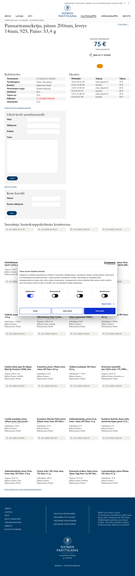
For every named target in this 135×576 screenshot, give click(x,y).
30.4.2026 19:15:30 (113, 230)
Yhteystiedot (80, 3)
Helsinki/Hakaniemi (65, 521)
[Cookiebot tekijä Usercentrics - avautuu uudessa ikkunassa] (105, 263)
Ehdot (58, 566)
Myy (30, 16)
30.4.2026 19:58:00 (17, 438)
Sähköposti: (12, 125)
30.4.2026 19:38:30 (113, 334)
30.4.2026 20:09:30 (17, 334)
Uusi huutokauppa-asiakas (102, 3)
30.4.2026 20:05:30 (49, 230)
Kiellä (35, 311)
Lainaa (19, 16)
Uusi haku (122, 24)
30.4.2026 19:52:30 (113, 438)
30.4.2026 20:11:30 (17, 230)
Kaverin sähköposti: (15, 204)
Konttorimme (13, 529)
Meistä (126, 16)
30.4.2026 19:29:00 (81, 386)
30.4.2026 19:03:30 (49, 438)
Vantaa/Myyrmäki (64, 514)
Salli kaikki (100, 311)
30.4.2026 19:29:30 (17, 386)
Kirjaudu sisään (117, 3)
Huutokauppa (88, 16)
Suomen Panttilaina (11, 20)
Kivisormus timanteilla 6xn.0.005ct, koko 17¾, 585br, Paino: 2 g (113, 369)
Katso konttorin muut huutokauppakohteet (23, 489)
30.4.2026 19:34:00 (81, 334)
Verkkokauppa (109, 16)
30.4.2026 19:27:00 (49, 386)
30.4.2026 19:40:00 (17, 282)
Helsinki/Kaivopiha (65, 524)
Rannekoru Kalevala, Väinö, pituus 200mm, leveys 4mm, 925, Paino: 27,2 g (51, 421)
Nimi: (9, 119)
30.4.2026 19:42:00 (113, 386)
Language (88, 3)
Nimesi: (10, 198)
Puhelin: (10, 131)
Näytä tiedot (106, 304)
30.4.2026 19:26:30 (49, 334)
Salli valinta (67, 311)
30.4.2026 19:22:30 (81, 438)
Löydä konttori (69, 3)
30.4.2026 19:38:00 (81, 230)
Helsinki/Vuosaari (64, 517)
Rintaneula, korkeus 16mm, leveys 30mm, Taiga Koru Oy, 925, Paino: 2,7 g (83, 473)
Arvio (8, 16)
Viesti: (9, 137)
